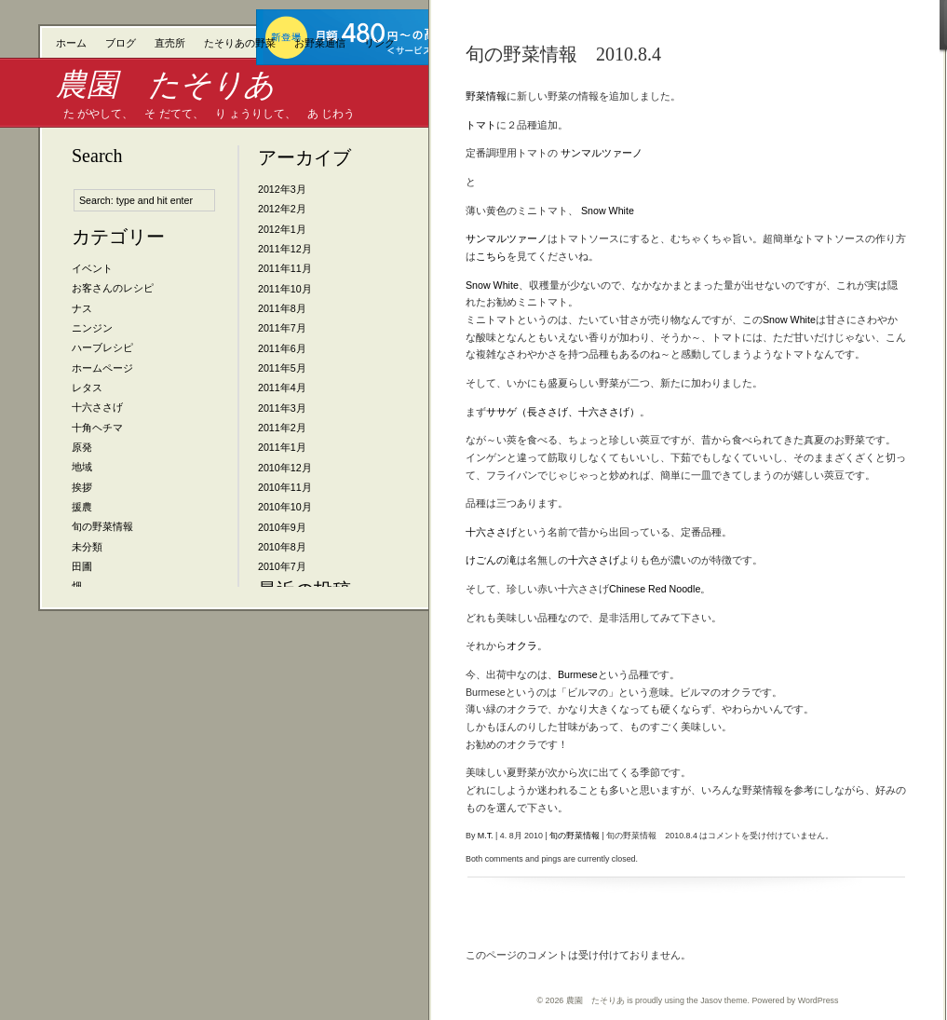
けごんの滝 (491, 559)
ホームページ (102, 368)
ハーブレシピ (102, 347)
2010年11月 (285, 487)
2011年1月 (282, 447)
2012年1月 (282, 229)
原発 (82, 447)
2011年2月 (282, 427)
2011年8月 (282, 308)
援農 (82, 506)
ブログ (120, 42)
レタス (87, 387)
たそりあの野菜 (240, 42)
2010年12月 (285, 467)
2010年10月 (285, 506)
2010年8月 (282, 546)
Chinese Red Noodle (654, 588)
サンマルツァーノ (602, 152)
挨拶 (82, 487)
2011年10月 (285, 288)
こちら (491, 256)
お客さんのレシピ (113, 287)
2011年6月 (282, 348)
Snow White (607, 210)
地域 (82, 466)
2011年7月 (282, 327)
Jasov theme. (725, 1000)
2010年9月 (282, 527)
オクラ (522, 645)
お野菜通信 (319, 42)
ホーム (71, 42)
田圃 (82, 566)
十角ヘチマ (97, 427)
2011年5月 (282, 368)
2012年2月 (282, 208)
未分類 (87, 546)
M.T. (486, 835)
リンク (379, 42)
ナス (82, 308)
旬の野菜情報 (102, 526)
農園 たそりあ (165, 84)
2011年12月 (285, 248)
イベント (92, 268)
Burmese (578, 674)
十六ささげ (97, 407)
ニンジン (92, 327)
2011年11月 (285, 268)
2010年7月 (282, 566)
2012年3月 (282, 189)
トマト (481, 124)
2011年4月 (282, 387)
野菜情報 (486, 96)
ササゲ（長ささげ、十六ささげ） (563, 411)
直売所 (170, 42)
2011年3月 (282, 408)
